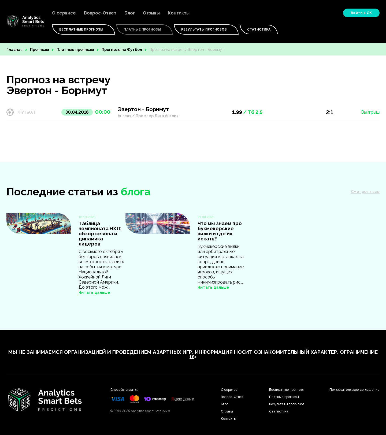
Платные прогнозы (75, 49)
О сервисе (64, 13)
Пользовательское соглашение (354, 390)
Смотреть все (365, 191)
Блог (129, 13)
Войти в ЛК (361, 13)
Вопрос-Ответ (100, 13)
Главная (14, 49)
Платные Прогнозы (144, 29)
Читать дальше (94, 292)
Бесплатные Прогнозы (83, 29)
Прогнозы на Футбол (122, 49)
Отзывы (151, 13)
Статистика (258, 29)
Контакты (179, 13)
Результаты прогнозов (206, 29)
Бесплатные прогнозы (286, 390)
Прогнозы (39, 49)
